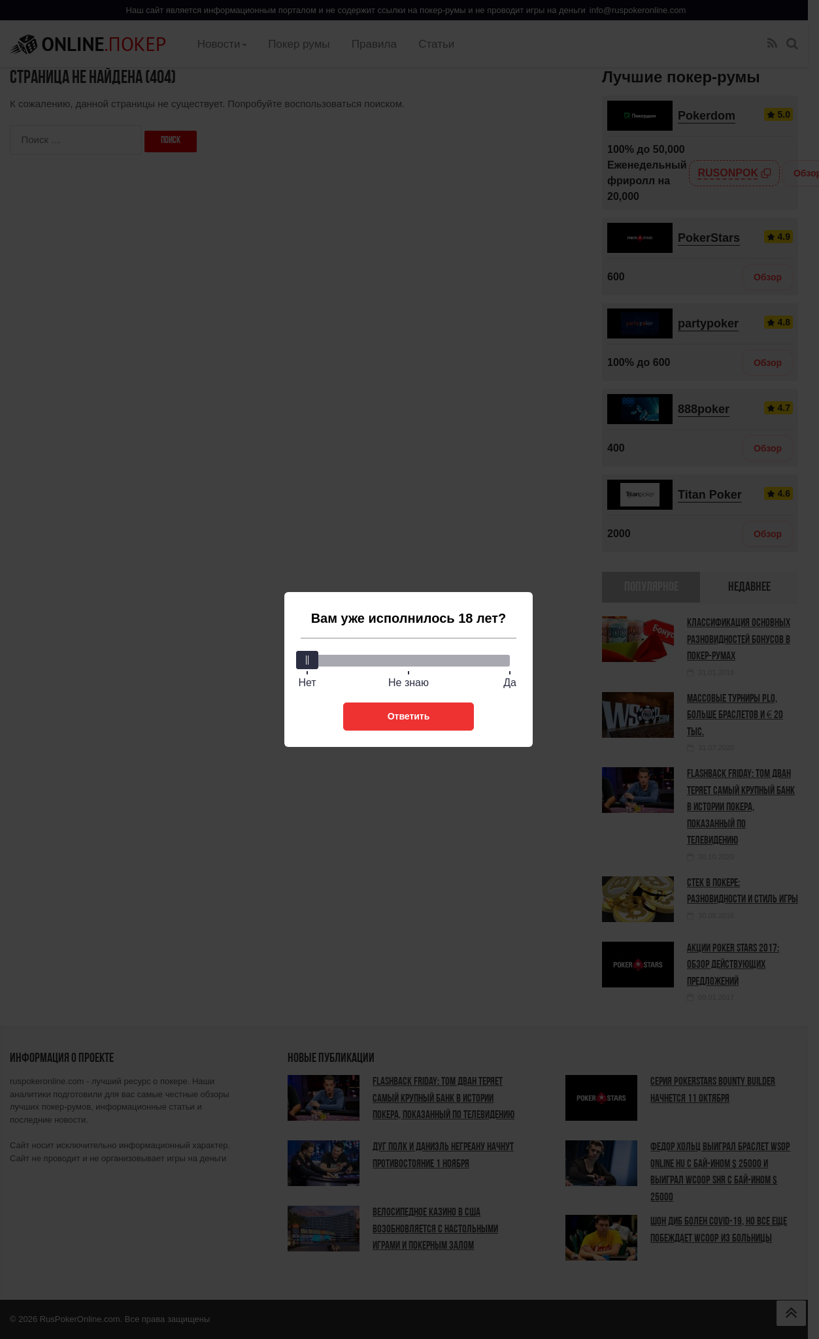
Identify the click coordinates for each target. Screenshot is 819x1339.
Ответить (409, 716)
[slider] (307, 660)
